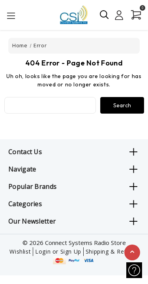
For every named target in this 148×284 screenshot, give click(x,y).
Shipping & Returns (112, 251)
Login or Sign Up (58, 251)
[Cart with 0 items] (134, 15)
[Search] (104, 14)
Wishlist (20, 251)
